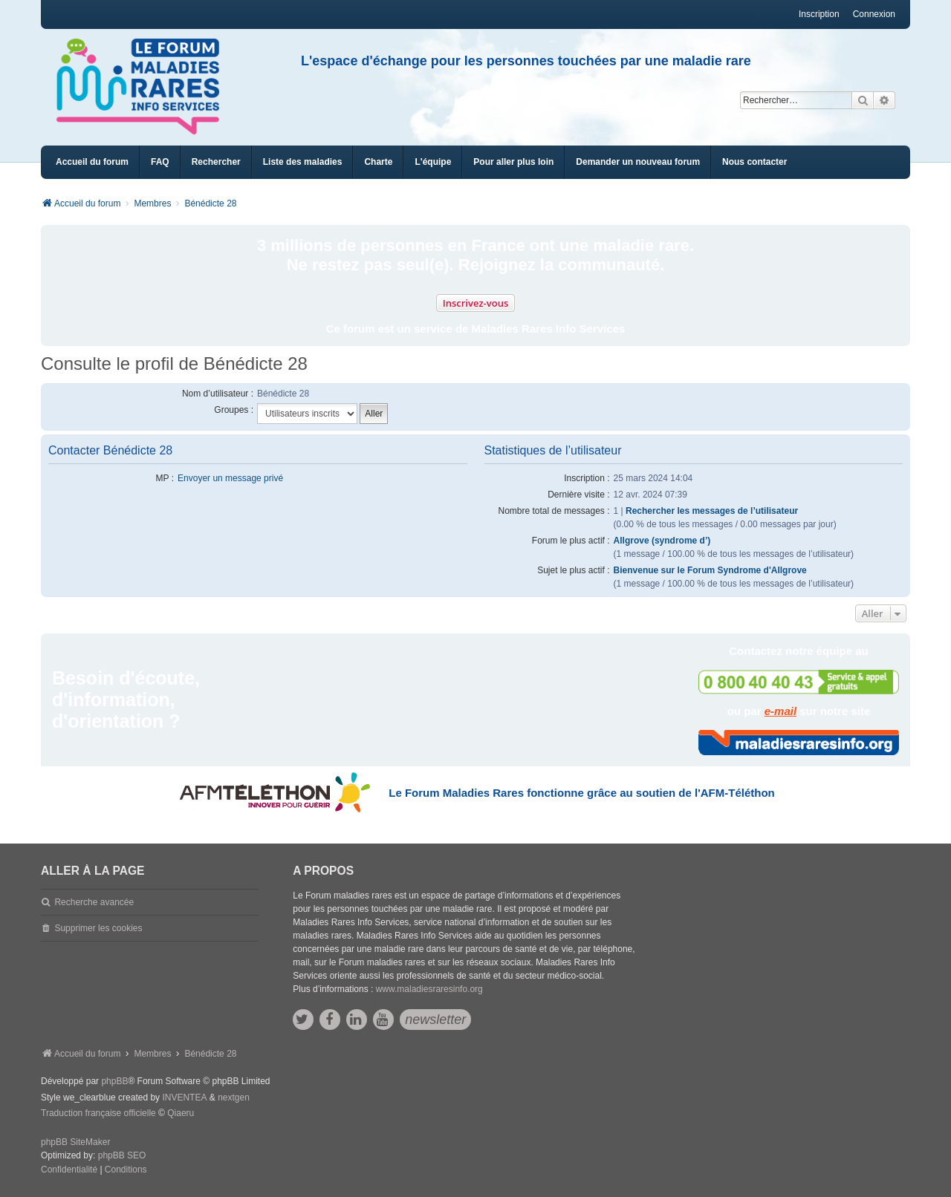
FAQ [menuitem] (160, 162)
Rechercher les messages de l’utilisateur (712, 511)
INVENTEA (184, 1097)
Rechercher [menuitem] (216, 162)
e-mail (780, 711)
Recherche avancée (94, 902)
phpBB (114, 1081)
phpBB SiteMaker (75, 1142)
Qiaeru (180, 1113)
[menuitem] (303, 162)
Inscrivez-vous (476, 303)
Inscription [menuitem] (819, 14)
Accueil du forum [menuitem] (92, 162)
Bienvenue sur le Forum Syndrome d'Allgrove (710, 570)
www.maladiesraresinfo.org (429, 989)
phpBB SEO (122, 1155)
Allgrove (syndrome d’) (662, 540)
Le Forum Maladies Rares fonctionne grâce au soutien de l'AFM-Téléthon (581, 792)
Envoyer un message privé (230, 478)
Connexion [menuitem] (874, 14)
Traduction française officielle (98, 1113)
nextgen (234, 1097)
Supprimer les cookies (98, 928)
